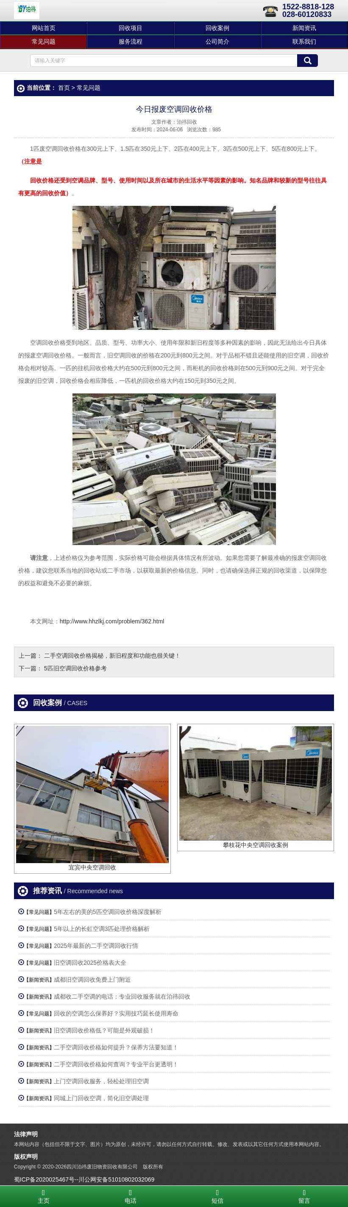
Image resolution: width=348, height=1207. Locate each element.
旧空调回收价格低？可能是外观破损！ (104, 1030)
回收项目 (130, 28)
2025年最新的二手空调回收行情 (96, 945)
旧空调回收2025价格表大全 (90, 962)
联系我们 (304, 41)
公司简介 (217, 41)
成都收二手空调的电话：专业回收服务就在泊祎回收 (122, 996)
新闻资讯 (304, 28)
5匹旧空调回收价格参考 (75, 668)
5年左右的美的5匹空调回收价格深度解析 (107, 911)
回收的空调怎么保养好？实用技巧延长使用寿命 (116, 1013)
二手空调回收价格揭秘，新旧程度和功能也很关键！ (112, 655)
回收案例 (217, 28)
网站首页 (44, 28)
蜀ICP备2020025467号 (44, 1179)
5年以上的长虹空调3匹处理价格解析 (102, 928)
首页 (64, 87)
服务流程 (130, 41)
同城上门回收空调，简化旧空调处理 (101, 1098)
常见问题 (44, 41)
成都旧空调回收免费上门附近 (92, 979)
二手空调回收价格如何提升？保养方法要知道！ (116, 1047)
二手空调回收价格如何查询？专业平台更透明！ (116, 1064)
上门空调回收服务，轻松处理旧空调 (101, 1081)
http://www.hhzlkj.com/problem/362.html (112, 621)
